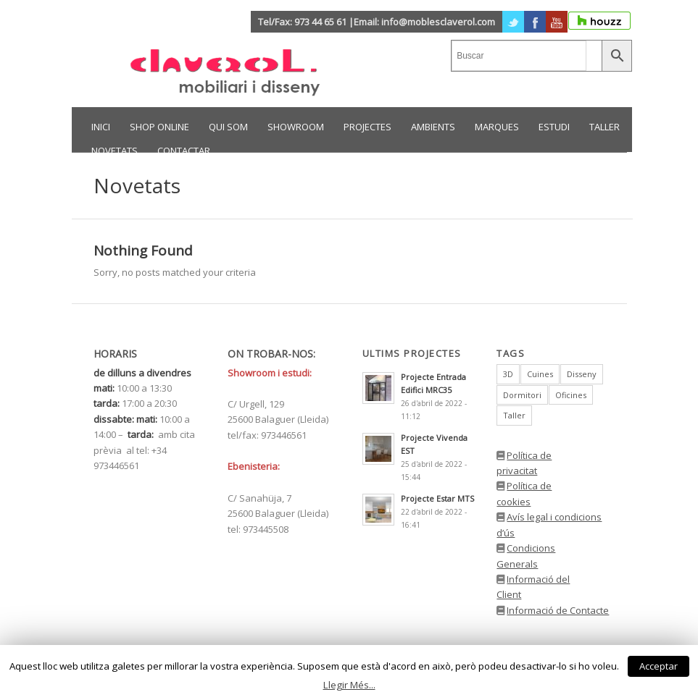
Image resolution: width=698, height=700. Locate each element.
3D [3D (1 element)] (508, 373)
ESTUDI (554, 126)
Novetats (137, 185)
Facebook (535, 22)
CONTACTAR (183, 150)
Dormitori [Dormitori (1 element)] (522, 394)
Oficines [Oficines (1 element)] (570, 394)
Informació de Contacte (558, 610)
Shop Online (159, 126)
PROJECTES (367, 126)
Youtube (557, 22)
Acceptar (658, 665)
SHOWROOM (295, 126)
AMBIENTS (433, 126)
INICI (100, 126)
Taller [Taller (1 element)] (514, 415)
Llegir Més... (349, 684)
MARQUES (497, 126)
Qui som (228, 126)
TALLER (604, 126)
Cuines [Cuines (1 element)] (540, 373)
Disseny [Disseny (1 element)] (582, 373)
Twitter (513, 22)
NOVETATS (114, 150)
